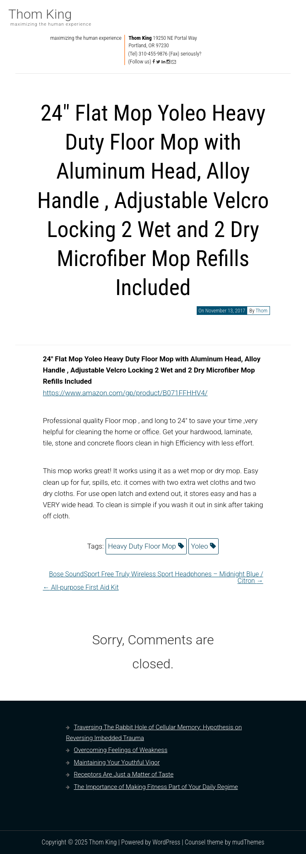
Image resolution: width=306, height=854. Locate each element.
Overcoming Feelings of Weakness (120, 750)
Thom (261, 310)
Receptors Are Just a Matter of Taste (123, 774)
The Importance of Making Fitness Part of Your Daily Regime (156, 787)
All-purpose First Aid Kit (80, 587)
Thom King (40, 14)
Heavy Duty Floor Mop (142, 546)
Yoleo (199, 546)
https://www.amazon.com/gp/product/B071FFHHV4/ (125, 393)
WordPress (166, 842)
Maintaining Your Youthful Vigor (116, 762)
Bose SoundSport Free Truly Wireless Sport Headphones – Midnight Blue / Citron (156, 577)
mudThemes (248, 842)
